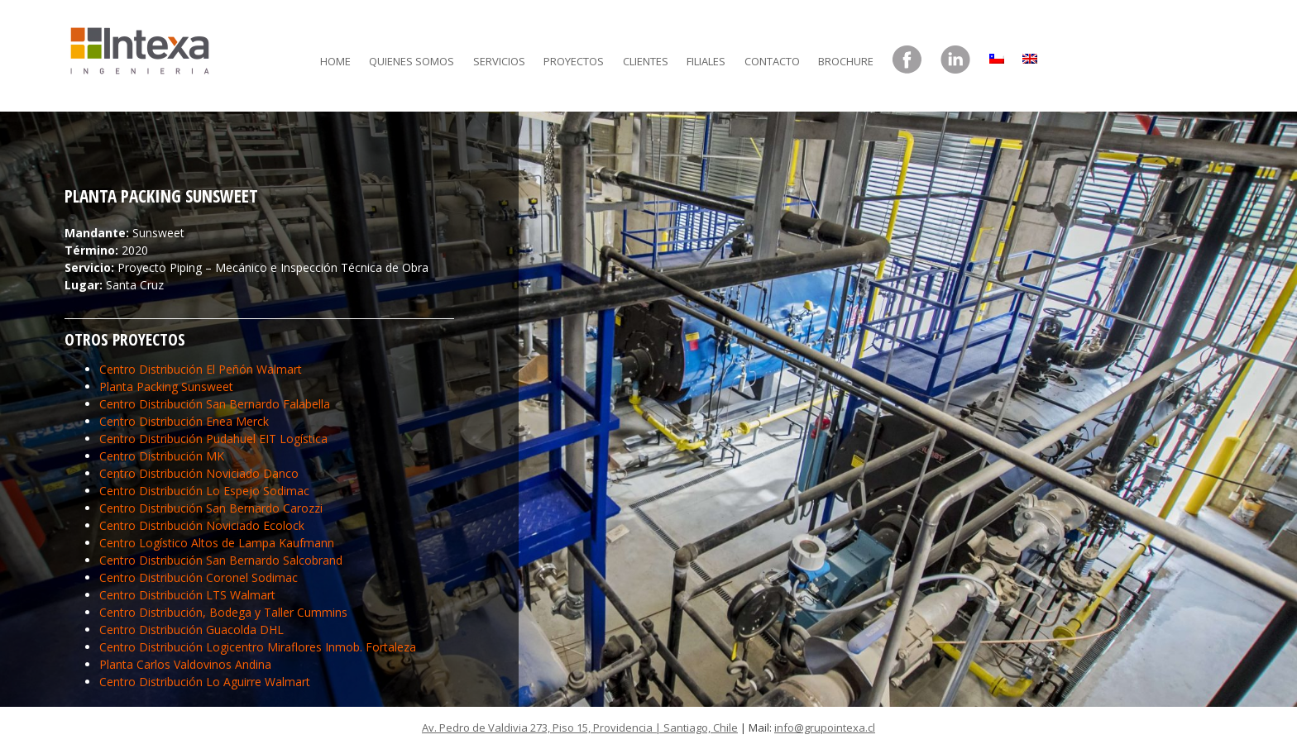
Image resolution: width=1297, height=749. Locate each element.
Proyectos (573, 61)
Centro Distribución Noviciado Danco (199, 473)
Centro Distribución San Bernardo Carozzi (211, 508)
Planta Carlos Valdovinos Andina (185, 664)
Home (335, 61)
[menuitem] (996, 54)
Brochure (845, 61)
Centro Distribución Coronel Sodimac (198, 577)
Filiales (706, 61)
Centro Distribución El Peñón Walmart (200, 369)
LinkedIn (955, 60)
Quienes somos (411, 61)
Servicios (499, 61)
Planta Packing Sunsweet (166, 386)
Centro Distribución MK (161, 456)
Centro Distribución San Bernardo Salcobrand (220, 560)
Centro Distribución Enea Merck (184, 421)
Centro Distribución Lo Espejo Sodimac (204, 491)
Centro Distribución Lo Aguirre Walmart (204, 681)
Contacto (772, 61)
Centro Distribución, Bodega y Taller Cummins (223, 612)
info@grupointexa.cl (824, 727)
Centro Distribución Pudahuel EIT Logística (213, 438)
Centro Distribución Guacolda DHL (191, 629)
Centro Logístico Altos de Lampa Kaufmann (216, 543)
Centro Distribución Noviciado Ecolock (201, 525)
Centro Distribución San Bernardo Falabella (214, 404)
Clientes (645, 61)
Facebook (907, 60)
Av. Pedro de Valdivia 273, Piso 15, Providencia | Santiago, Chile (580, 727)
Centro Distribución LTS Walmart (187, 595)
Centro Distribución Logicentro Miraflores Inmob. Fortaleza (257, 647)
